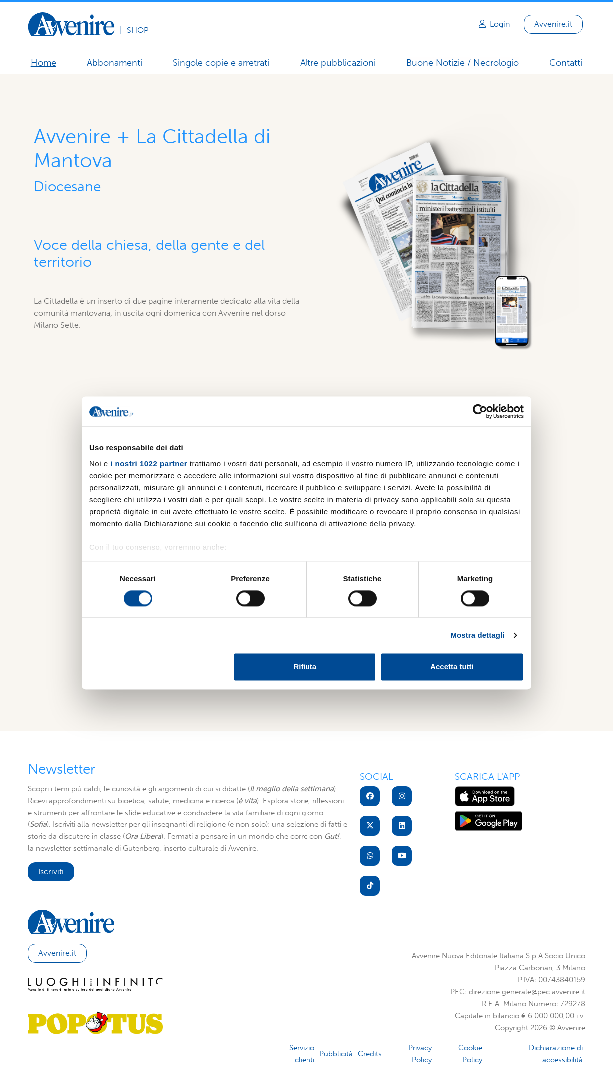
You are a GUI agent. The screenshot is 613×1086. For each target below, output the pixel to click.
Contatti (566, 62)
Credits (370, 1054)
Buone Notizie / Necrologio (462, 63)
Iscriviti (51, 871)
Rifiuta (305, 667)
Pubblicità (336, 1054)
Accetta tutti (452, 667)
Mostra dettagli (477, 635)
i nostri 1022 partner (148, 463)
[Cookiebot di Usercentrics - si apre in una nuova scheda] (480, 411)
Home (43, 62)
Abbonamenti (114, 62)
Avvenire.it (553, 24)
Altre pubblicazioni (338, 62)
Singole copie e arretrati (221, 62)
